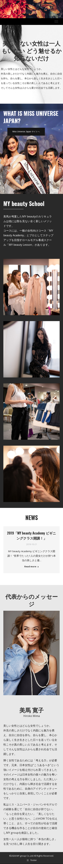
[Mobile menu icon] (56, 21)
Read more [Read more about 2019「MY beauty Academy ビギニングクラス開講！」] (31, 566)
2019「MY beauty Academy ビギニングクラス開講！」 (31, 535)
